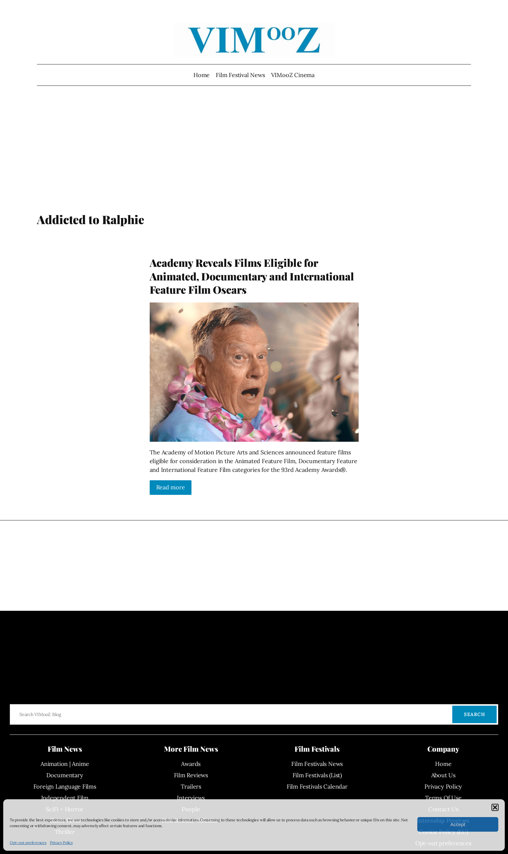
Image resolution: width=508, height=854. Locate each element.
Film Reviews (191, 775)
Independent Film (64, 798)
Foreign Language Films (64, 786)
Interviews (191, 798)
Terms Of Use (443, 798)
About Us (443, 775)
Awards (191, 764)
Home (201, 75)
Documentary (64, 775)
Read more (170, 487)
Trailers (191, 786)
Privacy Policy (61, 842)
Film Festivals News (317, 764)
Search (474, 714)
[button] (495, 807)
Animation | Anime (64, 764)
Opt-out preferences (28, 842)
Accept (457, 824)
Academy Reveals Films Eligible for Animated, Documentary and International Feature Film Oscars (252, 276)
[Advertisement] (254, 160)
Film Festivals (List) (317, 775)
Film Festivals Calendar (317, 786)
